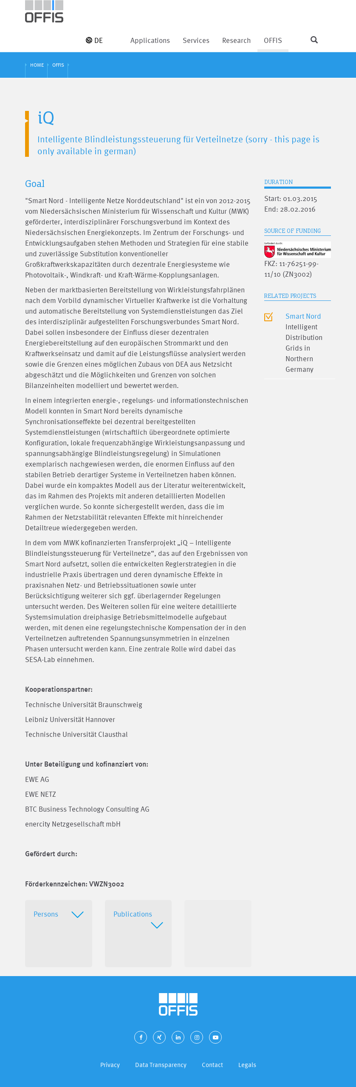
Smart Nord (303, 316)
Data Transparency (160, 1064)
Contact (212, 1064)
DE (94, 40)
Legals (247, 1064)
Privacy (110, 1064)
